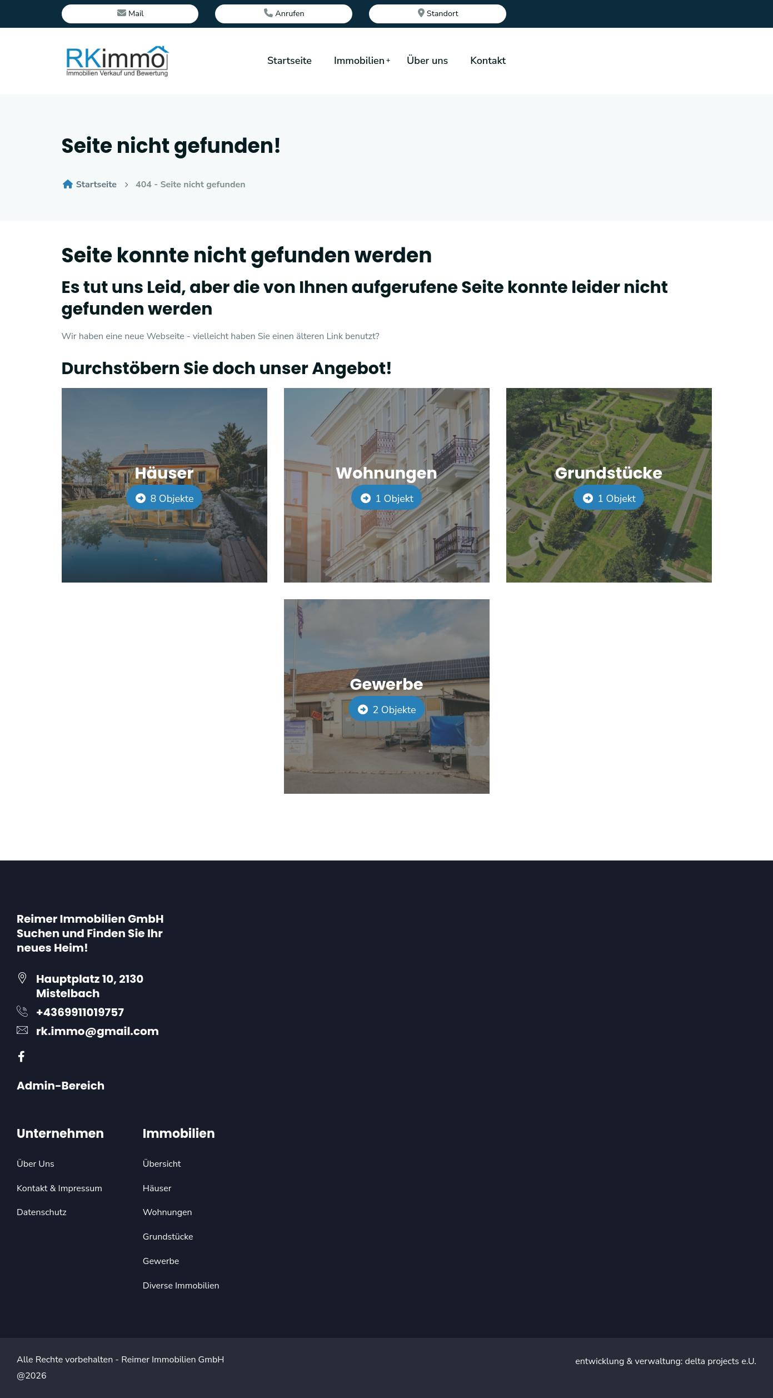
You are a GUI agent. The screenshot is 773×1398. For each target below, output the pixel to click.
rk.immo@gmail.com (97, 1031)
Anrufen (283, 13)
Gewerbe (386, 684)
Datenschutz (42, 1212)
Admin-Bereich (60, 1085)
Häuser (163, 473)
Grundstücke (608, 473)
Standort (437, 13)
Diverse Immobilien (181, 1286)
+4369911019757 (80, 1012)
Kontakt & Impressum (59, 1188)
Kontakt (488, 60)
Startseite (289, 60)
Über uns (427, 60)
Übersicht (162, 1164)
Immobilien (359, 60)
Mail (130, 13)
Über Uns (35, 1164)
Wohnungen (386, 473)
